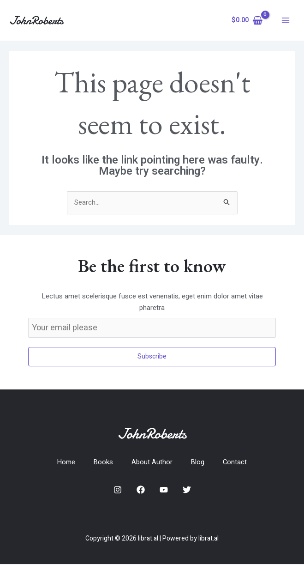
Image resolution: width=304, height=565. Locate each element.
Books (103, 462)
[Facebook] (141, 490)
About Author (152, 462)
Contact (236, 462)
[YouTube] (164, 490)
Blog (198, 462)
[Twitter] (187, 490)
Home (65, 462)
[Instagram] (117, 490)
